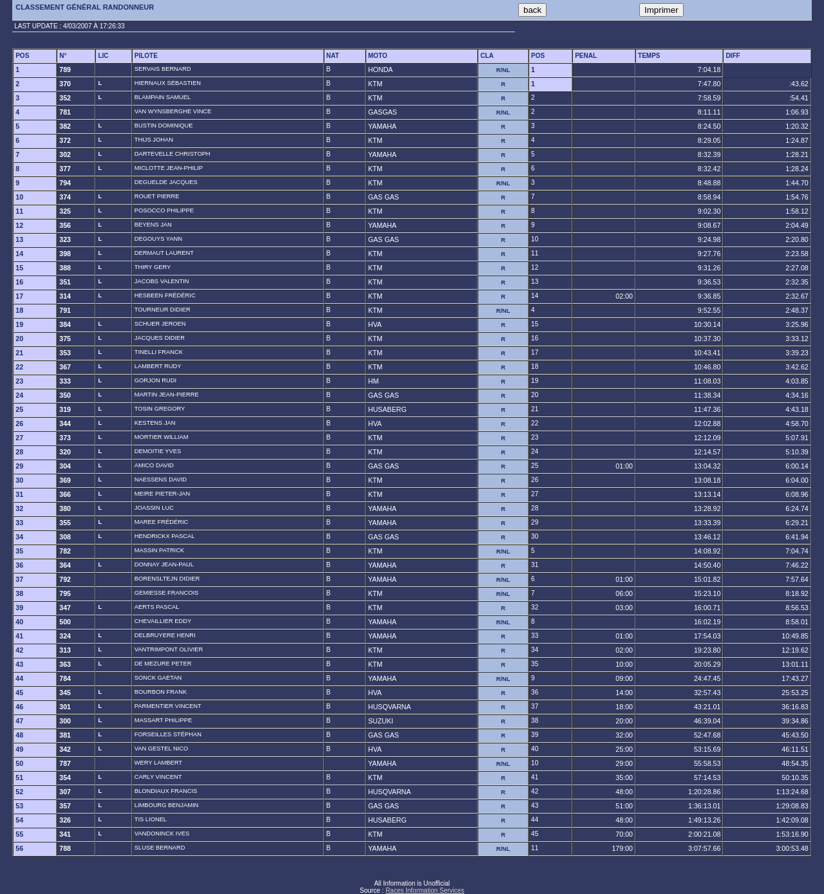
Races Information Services (425, 890)
